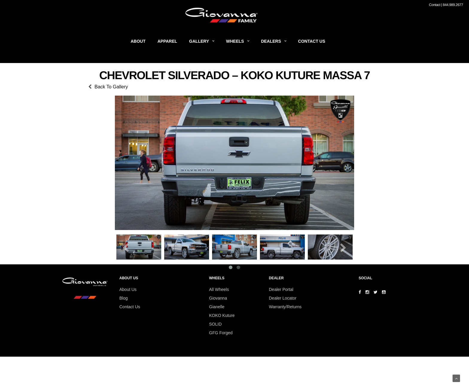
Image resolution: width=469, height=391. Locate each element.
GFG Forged (221, 332)
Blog (123, 298)
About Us (128, 289)
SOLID (215, 324)
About (138, 41)
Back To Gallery (111, 86)
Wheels (235, 41)
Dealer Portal (281, 289)
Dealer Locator (282, 298)
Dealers (271, 41)
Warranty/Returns (285, 306)
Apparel (167, 41)
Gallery (199, 41)
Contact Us (311, 41)
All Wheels (219, 289)
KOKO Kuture (222, 315)
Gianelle (216, 306)
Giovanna (218, 298)
